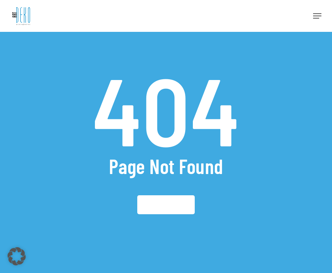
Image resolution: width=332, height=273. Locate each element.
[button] (317, 16)
